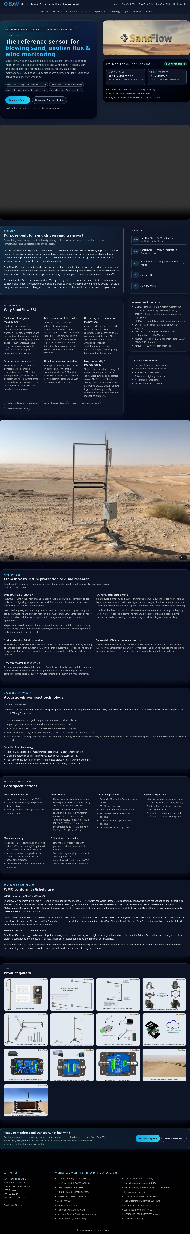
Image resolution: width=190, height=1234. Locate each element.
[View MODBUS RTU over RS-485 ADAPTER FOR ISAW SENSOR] (26, 1065)
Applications (100, 11)
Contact (149, 11)
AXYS (59, 1200)
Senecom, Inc (130, 1191)
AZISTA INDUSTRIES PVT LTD (138, 1214)
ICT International (132, 1196)
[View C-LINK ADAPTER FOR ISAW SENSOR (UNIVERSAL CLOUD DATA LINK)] (164, 1029)
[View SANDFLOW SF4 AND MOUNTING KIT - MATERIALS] (118, 994)
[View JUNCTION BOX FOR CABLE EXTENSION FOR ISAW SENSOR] (72, 1065)
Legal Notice (108, 1230)
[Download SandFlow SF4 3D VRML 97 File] (159, 285)
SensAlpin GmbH (65, 1183)
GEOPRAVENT (64, 1196)
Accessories (86, 11)
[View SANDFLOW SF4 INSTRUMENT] (26, 994)
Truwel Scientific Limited (136, 1183)
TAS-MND (62, 1187)
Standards (137, 11)
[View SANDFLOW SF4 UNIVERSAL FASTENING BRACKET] (164, 994)
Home (115, 4)
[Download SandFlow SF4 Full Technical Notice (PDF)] (159, 240)
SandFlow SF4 (146, 4)
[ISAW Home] (42, 4)
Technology (115, 11)
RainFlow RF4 (163, 4)
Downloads (57, 11)
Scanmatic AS (64, 1209)
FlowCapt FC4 (128, 4)
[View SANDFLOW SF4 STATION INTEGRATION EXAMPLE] (164, 1065)
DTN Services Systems (68, 1218)
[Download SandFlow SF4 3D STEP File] (159, 274)
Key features (71, 11)
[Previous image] (5, 557)
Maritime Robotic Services (70, 1214)
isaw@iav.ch (16, 1205)
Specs (126, 11)
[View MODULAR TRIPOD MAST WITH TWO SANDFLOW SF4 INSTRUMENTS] (72, 1029)
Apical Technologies (134, 1209)
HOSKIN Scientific (66, 1191)
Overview (44, 11)
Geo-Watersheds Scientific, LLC (139, 1200)
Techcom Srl (130, 1218)
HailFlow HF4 (179, 4)
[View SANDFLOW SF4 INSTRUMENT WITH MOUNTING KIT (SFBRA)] (72, 994)
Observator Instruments (136, 1205)
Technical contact (174, 1138)
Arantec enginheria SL (135, 1178)
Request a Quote (18, 100)
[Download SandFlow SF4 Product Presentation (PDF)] (159, 251)
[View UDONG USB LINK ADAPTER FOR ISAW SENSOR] (118, 1029)
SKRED (60, 1205)
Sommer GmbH (65, 1178)
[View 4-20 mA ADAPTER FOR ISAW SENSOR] (118, 1065)
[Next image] (11, 557)
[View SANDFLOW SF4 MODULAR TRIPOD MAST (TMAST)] (26, 1029)
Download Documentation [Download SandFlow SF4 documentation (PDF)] (49, 100)
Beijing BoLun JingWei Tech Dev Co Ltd (143, 1187)
